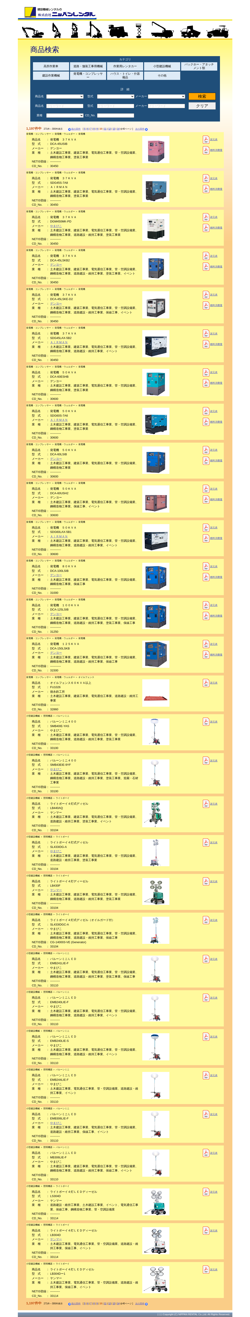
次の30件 (141, 129)
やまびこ (56, 226)
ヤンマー (56, 890)
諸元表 (210, 140)
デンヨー (56, 264)
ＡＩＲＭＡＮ (59, 342)
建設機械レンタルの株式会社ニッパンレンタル (57, 13)
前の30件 (74, 129)
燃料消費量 (212, 150)
